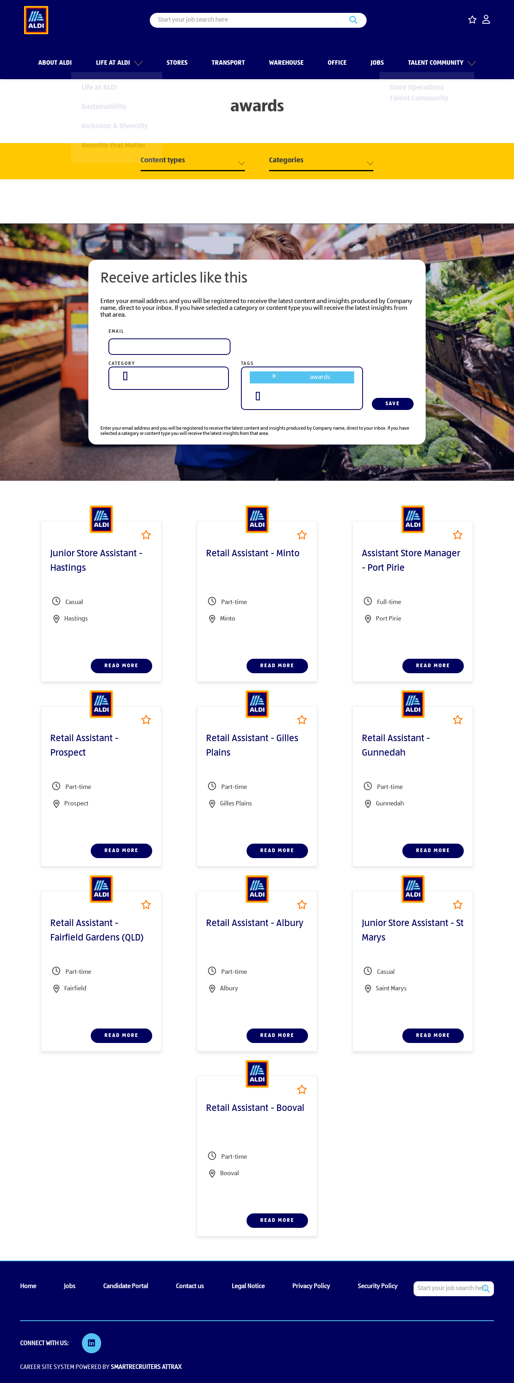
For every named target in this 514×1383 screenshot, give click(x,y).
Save (393, 403)
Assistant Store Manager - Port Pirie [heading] (411, 561)
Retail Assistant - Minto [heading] (253, 554)
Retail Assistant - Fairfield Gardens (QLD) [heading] (97, 931)
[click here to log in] (486, 20)
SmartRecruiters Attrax (146, 1366)
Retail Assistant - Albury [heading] (255, 923)
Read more (121, 665)
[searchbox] (125, 376)
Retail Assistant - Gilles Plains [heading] (252, 746)
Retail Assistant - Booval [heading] (255, 1108)
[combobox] (168, 376)
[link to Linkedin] (92, 1343)
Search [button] (354, 20)
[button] (137, 56)
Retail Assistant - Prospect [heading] (84, 746)
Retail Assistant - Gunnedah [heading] (396, 746)
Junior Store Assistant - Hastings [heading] (96, 561)
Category (121, 363)
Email (116, 331)
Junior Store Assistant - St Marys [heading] (413, 931)
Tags (247, 363)
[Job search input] (258, 20)
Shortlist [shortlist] (146, 534)
